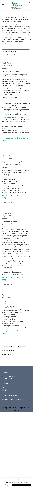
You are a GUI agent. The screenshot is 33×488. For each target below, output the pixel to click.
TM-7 (3, 295)
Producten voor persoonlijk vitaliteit (13, 346)
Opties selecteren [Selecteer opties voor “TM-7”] (7, 338)
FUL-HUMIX (6, 63)
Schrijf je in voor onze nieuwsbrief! (13, 399)
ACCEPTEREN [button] (17, 485)
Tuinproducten (6, 354)
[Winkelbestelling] (16, 51)
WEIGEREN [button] (26, 485)
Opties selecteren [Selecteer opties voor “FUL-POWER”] (7, 284)
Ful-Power (5, 117)
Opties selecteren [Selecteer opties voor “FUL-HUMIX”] (7, 145)
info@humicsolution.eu (10, 376)
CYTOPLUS (6, 156)
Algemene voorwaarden (10, 387)
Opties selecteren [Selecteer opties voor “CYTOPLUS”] (7, 202)
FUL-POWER (6, 213)
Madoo (28, 409)
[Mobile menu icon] (3, 5)
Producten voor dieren (9, 350)
